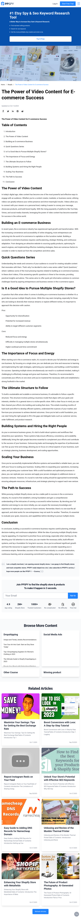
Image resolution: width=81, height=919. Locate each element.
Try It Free (40, 39)
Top (76, 914)
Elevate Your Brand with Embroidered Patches (20, 666)
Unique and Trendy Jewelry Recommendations (20, 640)
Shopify (10, 84)
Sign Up (73, 596)
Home (3, 84)
